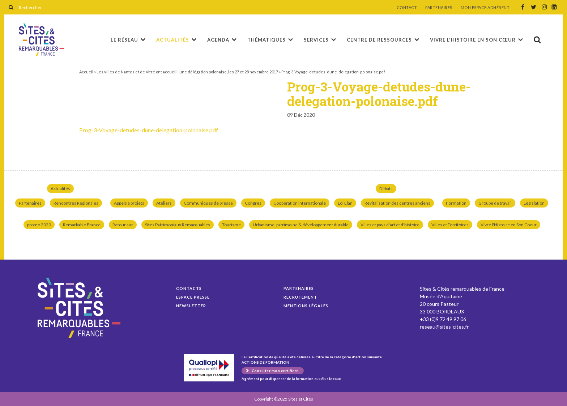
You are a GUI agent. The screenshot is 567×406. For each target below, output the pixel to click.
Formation (456, 203)
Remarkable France (82, 224)
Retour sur (122, 224)
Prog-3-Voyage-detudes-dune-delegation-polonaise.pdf (41, 39)
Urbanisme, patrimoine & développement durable (301, 224)
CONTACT (407, 7)
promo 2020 (39, 224)
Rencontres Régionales (76, 203)
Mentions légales (306, 305)
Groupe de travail (495, 203)
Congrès (253, 203)
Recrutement (300, 297)
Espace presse (193, 297)
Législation (534, 203)
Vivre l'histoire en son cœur (473, 40)
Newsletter (191, 305)
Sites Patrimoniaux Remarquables (177, 224)
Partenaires (30, 203)
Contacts (189, 288)
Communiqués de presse (208, 203)
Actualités (172, 40)
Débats (386, 188)
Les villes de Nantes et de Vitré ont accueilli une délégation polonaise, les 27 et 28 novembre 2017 (187, 71)
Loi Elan (345, 203)
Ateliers (164, 203)
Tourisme (231, 224)
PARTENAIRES (438, 7)
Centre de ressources (379, 40)
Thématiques (266, 40)
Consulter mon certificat (275, 370)
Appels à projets (129, 203)
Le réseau (124, 40)
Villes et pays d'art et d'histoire (390, 224)
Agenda (218, 40)
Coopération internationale (299, 203)
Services (316, 40)
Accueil (86, 71)
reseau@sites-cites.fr (444, 327)
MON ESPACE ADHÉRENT (485, 7)
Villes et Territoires (450, 224)
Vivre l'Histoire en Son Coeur (509, 224)
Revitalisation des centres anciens (397, 203)
